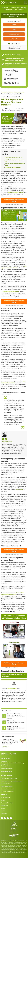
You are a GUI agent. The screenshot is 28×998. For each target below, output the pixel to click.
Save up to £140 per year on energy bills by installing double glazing (14, 59)
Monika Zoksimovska (7, 441)
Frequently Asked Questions (13, 167)
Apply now (4, 746)
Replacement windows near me (14, 157)
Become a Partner (7, 771)
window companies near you (15, 192)
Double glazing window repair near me (15, 160)
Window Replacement (19, 92)
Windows (10, 92)
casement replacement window (11, 291)
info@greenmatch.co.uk (6, 768)
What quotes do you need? (14, 21)
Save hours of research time (12, 54)
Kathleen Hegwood (12, 688)
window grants (19, 489)
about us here (22, 852)
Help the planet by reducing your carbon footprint (16, 64)
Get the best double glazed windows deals (15, 164)
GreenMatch (4, 92)
